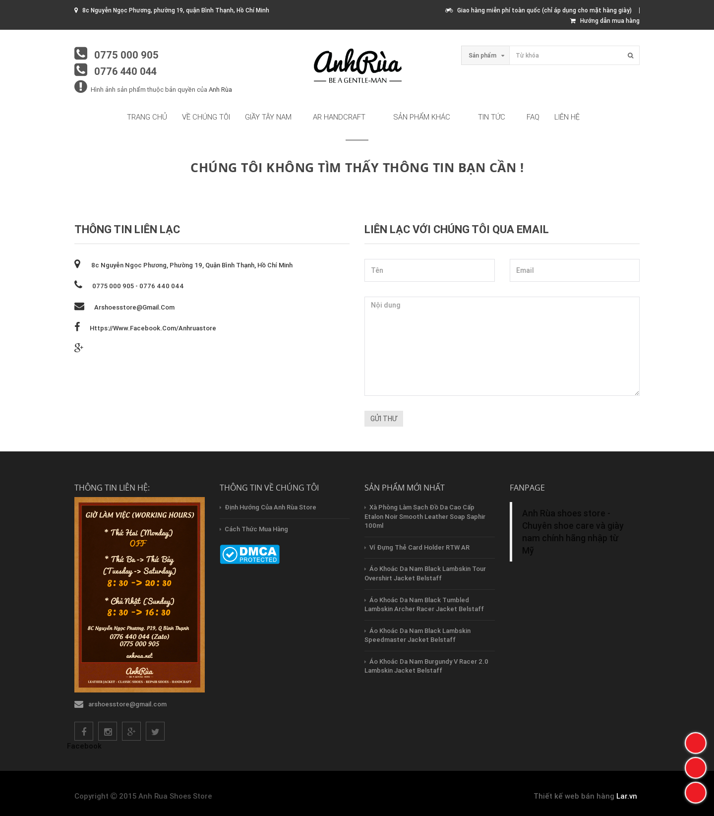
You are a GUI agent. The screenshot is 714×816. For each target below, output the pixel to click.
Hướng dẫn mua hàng (605, 20)
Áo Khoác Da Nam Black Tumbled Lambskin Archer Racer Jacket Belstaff (424, 605)
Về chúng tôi (206, 117)
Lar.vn (626, 796)
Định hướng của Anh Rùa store (270, 507)
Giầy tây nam (268, 117)
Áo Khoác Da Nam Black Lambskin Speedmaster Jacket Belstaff (417, 635)
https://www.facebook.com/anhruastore (153, 328)
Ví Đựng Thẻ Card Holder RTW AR (419, 547)
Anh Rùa (220, 89)
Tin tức (491, 117)
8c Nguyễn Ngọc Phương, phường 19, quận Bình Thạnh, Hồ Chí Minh (191, 265)
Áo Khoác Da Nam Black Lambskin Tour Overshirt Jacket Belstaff (425, 573)
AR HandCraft (339, 117)
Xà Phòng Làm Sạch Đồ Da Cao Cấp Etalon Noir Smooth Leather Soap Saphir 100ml (424, 516)
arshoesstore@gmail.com (134, 307)
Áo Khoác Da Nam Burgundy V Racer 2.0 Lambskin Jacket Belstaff (426, 666)
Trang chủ (147, 117)
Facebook (84, 746)
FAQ (533, 117)
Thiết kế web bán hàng (574, 796)
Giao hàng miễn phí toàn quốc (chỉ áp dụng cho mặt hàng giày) (538, 10)
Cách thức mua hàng (256, 529)
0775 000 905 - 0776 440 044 (138, 286)
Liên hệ (567, 117)
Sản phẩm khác (421, 117)
